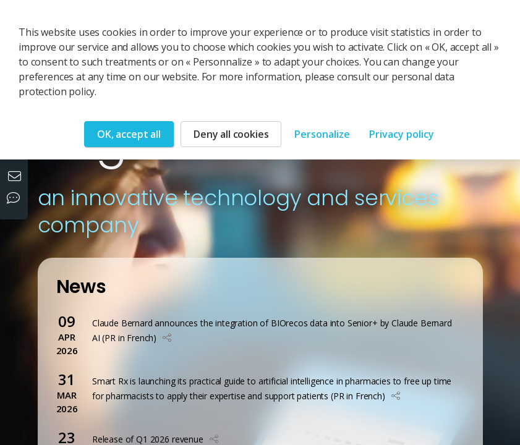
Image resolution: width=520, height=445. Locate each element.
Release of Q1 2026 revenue (147, 439)
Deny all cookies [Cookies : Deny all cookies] (231, 134)
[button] (167, 338)
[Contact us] (16, 177)
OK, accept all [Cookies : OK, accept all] (129, 134)
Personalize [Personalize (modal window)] (322, 134)
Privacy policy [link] (401, 134)
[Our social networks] (16, 199)
